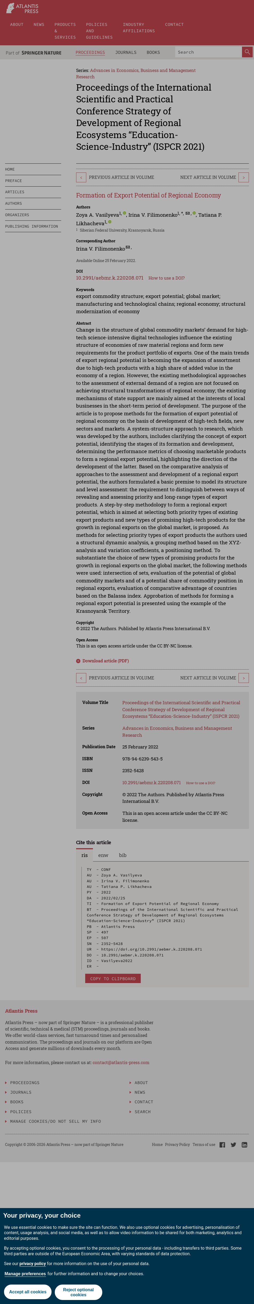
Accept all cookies (27, 1292)
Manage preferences (25, 1273)
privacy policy (32, 1263)
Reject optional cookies (78, 1292)
